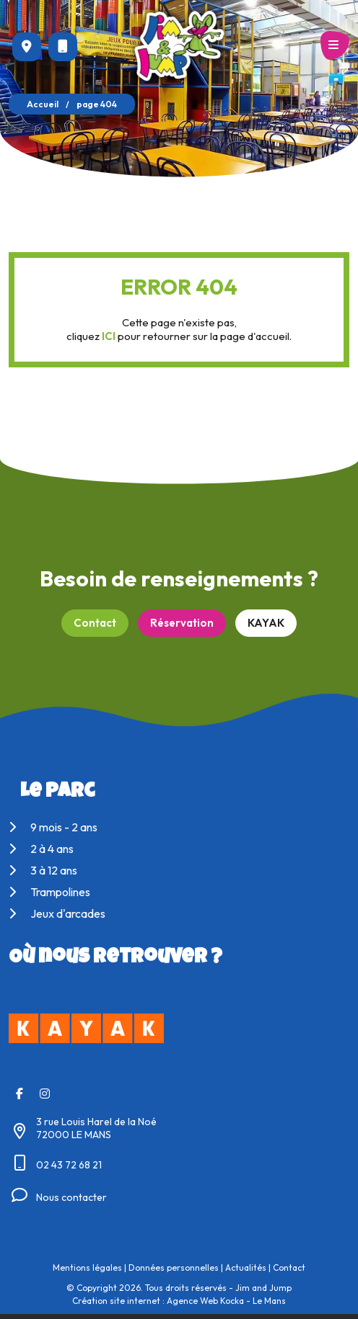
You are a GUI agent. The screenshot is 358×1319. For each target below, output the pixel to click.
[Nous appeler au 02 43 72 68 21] (62, 46)
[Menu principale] (334, 45)
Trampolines (49, 892)
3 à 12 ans (43, 870)
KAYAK (266, 623)
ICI (108, 336)
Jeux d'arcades (57, 913)
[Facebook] (19, 1093)
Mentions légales (87, 1267)
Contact (95, 623)
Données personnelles (173, 1267)
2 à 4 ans (41, 848)
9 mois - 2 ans (53, 827)
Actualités (245, 1267)
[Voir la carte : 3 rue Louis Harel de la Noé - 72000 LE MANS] (26, 46)
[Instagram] (45, 1093)
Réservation (182, 623)
